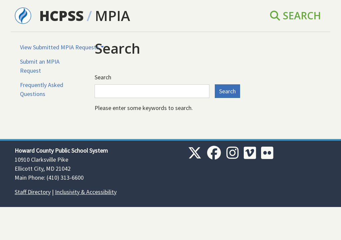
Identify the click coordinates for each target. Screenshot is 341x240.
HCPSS (61, 15)
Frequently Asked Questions (41, 89)
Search (295, 15)
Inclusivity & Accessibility (86, 192)
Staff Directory (33, 192)
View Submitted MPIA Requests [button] (59, 47)
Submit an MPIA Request (40, 66)
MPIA (112, 15)
